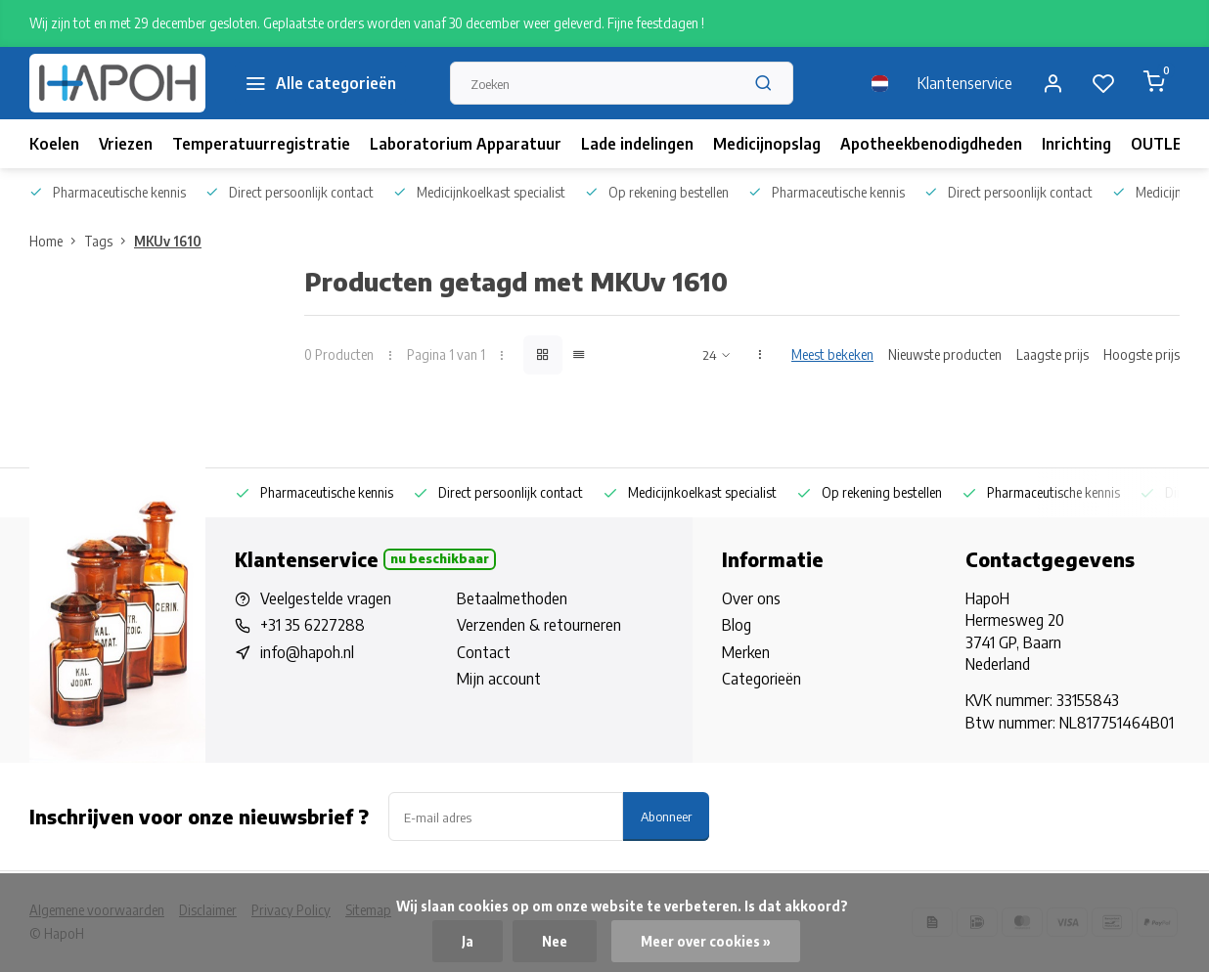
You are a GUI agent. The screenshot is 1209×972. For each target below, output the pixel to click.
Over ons (751, 598)
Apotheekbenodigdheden (931, 144)
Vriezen (126, 144)
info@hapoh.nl (307, 652)
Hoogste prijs (1141, 354)
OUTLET (1161, 144)
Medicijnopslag (767, 144)
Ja (467, 941)
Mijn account (499, 678)
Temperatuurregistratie (261, 144)
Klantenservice (965, 83)
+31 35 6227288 (312, 625)
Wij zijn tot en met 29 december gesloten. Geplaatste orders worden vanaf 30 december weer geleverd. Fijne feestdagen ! (366, 23)
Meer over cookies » (706, 941)
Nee (554, 941)
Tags (109, 241)
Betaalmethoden (512, 598)
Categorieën (761, 678)
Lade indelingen (637, 144)
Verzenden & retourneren (539, 625)
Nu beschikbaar (439, 558)
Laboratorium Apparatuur (465, 144)
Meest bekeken (832, 354)
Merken (746, 652)
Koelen (54, 144)
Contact (484, 652)
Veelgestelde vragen (325, 598)
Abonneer (666, 816)
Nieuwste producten (945, 354)
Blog (736, 625)
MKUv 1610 (168, 241)
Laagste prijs (1052, 354)
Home (56, 241)
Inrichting (1076, 144)
